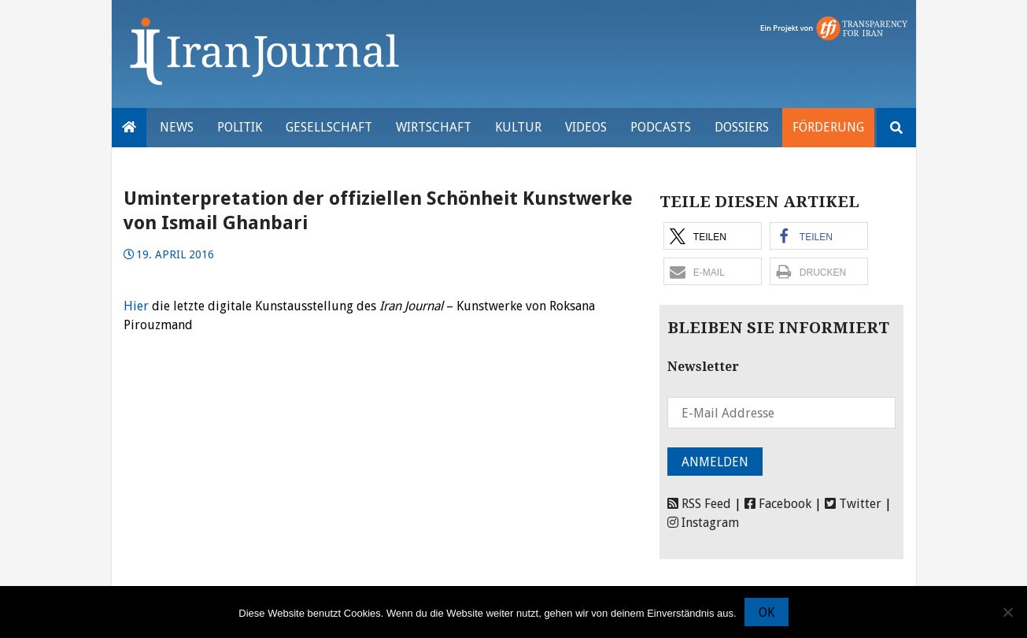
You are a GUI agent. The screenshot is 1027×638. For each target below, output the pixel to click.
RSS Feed (699, 503)
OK (766, 612)
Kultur (518, 127)
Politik (239, 127)
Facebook (777, 503)
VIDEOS (586, 127)
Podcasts (660, 127)
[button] (712, 236)
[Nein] (1007, 612)
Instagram (703, 522)
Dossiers (742, 127)
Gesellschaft (329, 127)
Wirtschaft (433, 127)
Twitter (853, 503)
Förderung (828, 127)
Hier (136, 306)
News (177, 127)
